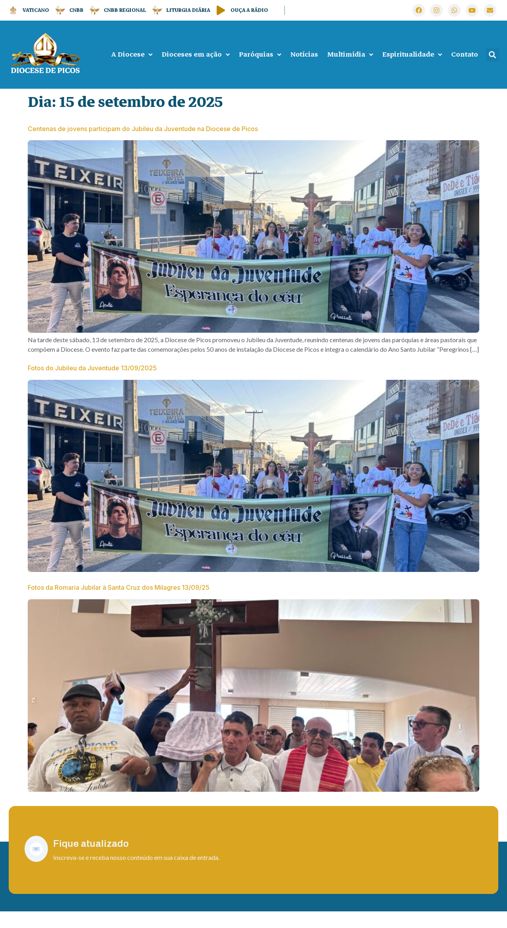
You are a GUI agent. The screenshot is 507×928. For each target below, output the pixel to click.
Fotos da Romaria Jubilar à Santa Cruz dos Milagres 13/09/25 (119, 599)
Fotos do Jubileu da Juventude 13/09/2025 (92, 373)
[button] (492, 54)
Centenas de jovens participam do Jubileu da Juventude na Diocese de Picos (143, 129)
